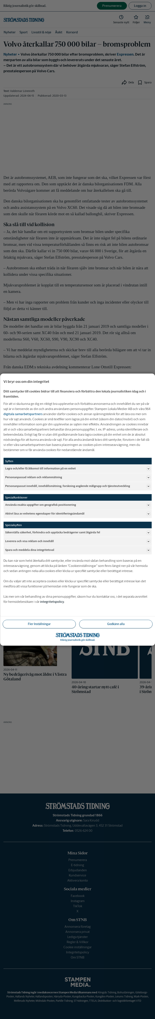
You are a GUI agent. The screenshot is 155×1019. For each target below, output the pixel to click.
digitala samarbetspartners (22, 414)
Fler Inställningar (39, 624)
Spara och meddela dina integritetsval (77, 550)
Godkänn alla (116, 624)
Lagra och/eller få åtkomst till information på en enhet (77, 468)
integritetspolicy (52, 601)
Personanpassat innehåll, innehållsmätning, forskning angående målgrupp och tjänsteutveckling (77, 486)
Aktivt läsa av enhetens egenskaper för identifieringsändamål (77, 514)
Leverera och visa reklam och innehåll (77, 541)
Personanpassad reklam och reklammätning (77, 477)
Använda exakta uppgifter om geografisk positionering (77, 505)
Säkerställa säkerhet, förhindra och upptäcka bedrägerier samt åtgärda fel (77, 532)
